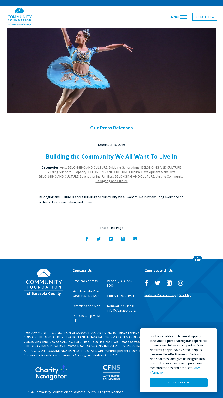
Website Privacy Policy (160, 295)
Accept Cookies (178, 382)
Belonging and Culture (112, 181)
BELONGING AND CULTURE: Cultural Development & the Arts (131, 172)
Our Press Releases (111, 128)
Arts (63, 167)
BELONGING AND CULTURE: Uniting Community (149, 176)
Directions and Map (86, 306)
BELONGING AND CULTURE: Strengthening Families (76, 176)
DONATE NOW (204, 17)
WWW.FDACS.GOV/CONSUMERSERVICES (96, 346)
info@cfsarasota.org (121, 310)
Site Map (185, 295)
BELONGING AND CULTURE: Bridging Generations (103, 167)
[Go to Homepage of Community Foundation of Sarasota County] (19, 17)
